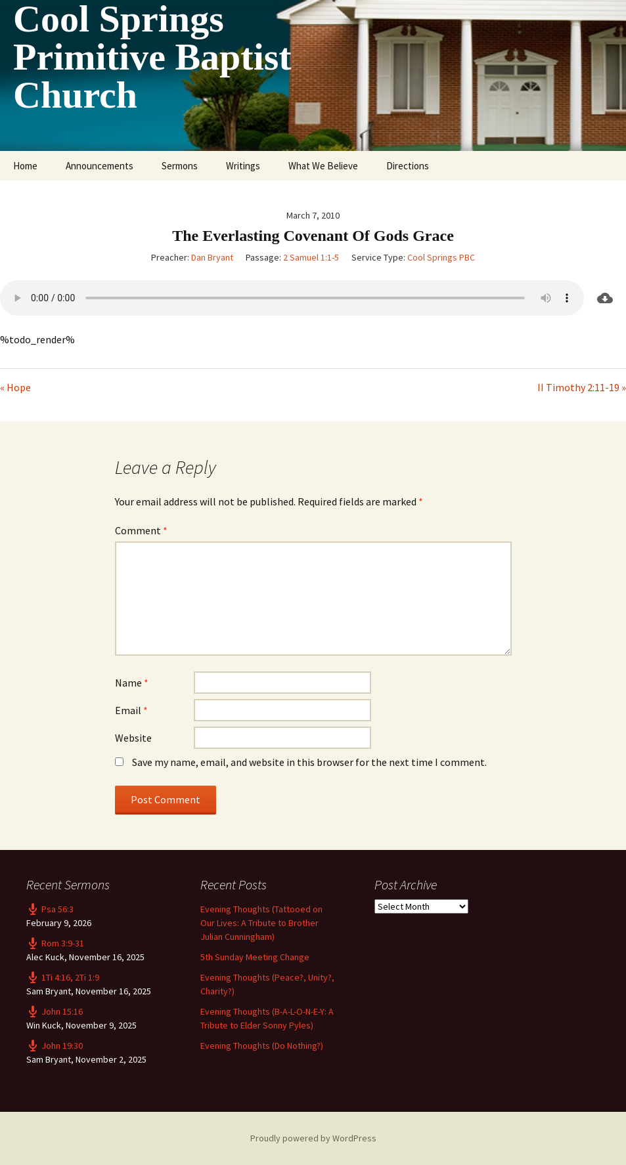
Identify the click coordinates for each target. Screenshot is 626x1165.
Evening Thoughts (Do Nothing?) (261, 1045)
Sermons (180, 165)
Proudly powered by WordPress (313, 1138)
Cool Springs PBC (441, 257)
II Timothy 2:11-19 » (581, 387)
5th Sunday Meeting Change (254, 957)
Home (25, 165)
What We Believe (323, 165)
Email (131, 710)
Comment (141, 530)
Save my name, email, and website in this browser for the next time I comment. (309, 762)
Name (131, 682)
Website (133, 737)
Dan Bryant (212, 257)
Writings (243, 165)
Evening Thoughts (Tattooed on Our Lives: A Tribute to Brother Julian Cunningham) (261, 923)
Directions (407, 165)
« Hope (15, 387)
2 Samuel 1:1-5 (311, 257)
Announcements (99, 165)
